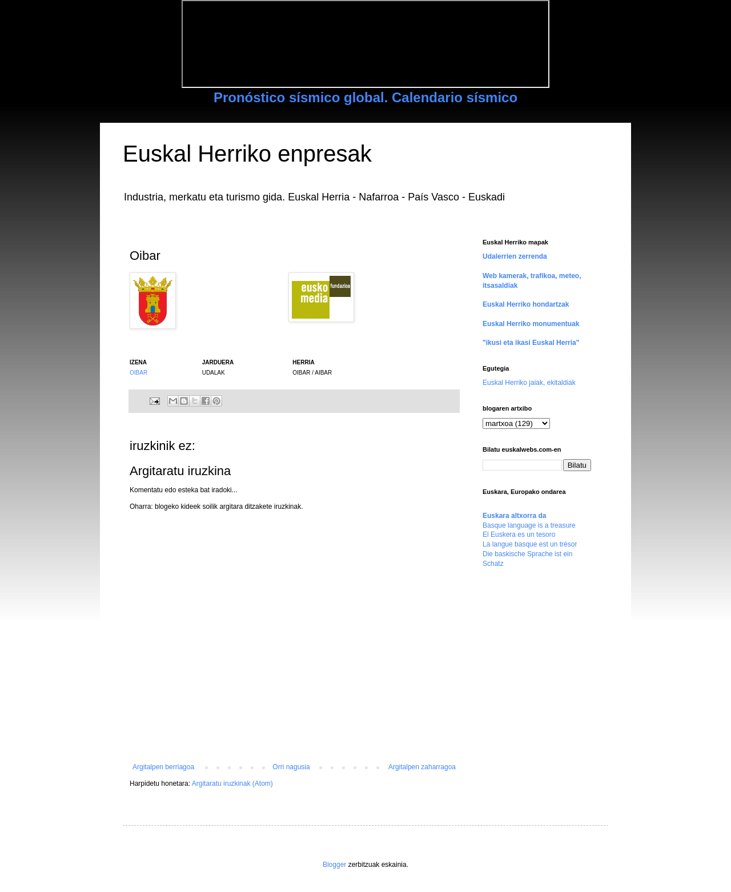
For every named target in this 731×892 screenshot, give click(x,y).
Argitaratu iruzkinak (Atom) (232, 783)
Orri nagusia (291, 767)
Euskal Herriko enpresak (247, 153)
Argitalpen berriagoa (163, 767)
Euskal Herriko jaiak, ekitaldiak (529, 383)
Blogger (334, 865)
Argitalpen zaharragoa (422, 767)
